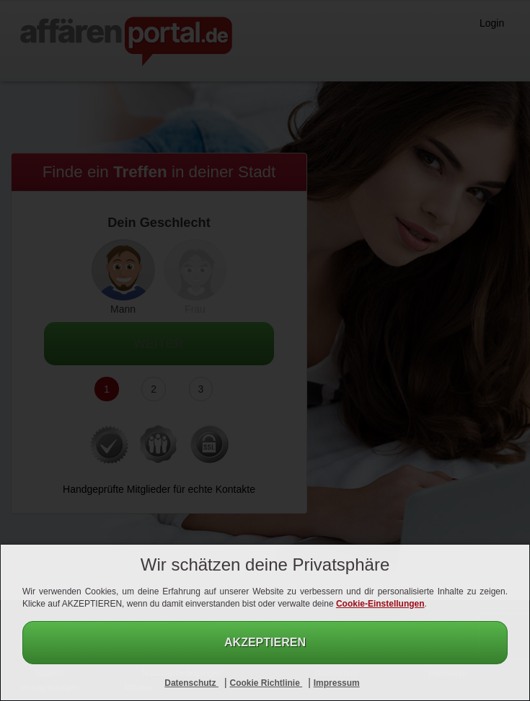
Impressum (337, 683)
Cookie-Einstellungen (380, 604)
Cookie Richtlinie (265, 683)
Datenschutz (191, 683)
